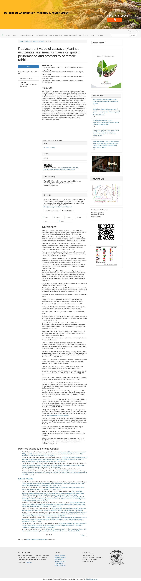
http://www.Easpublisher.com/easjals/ (58, 415)
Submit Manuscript (60, 557)
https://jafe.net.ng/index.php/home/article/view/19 (58, 207)
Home (8, 35)
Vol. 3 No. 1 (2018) (38, 41)
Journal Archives (60, 555)
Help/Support (59, 563)
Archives (28, 41)
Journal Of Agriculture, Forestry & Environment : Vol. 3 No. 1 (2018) (41, 489)
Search (133, 35)
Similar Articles (25, 478)
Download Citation (68, 211)
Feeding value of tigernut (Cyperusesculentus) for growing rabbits (65, 487)
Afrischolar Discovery (92, 579)
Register (130, 31)
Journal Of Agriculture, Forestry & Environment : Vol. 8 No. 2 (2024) (41, 467)
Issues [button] (15, 35)
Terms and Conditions (27, 35)
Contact (100, 35)
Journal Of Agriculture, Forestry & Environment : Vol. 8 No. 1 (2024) (63, 510)
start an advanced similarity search (36, 539)
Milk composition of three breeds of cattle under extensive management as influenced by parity (105, 101)
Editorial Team (59, 559)
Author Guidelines (41, 35)
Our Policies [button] (83, 35)
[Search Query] (120, 35)
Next (84, 535)
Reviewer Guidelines (55, 35)
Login (137, 31)
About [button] (93, 35)
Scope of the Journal (70, 35)
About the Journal (60, 565)
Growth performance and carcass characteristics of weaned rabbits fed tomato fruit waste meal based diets (53, 465)
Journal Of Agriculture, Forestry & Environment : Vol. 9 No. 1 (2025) (45, 461)
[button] (47, 217)
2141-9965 (29, 562)
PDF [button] (28, 67)
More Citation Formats (52, 211)
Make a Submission (98, 42)
